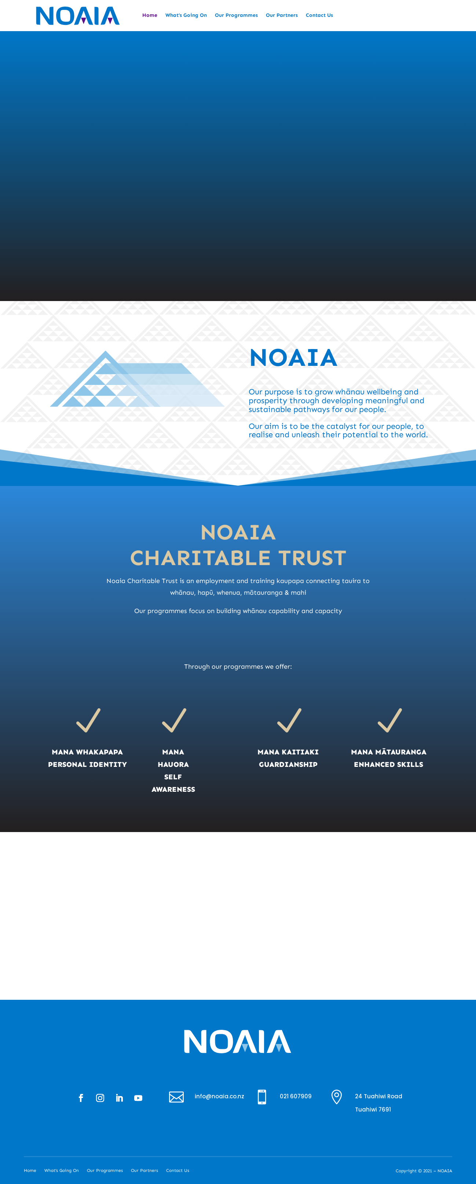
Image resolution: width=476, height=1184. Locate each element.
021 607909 (296, 1096)
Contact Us (319, 15)
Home (149, 15)
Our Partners (282, 15)
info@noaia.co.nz (219, 1096)
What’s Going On (186, 15)
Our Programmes (236, 15)
